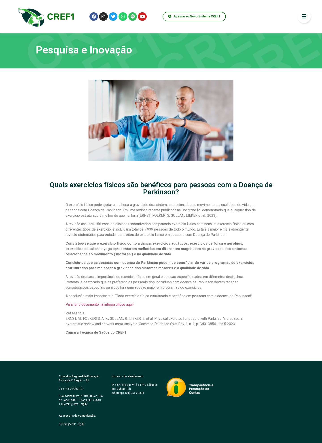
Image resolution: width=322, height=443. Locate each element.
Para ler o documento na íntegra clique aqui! (100, 304)
